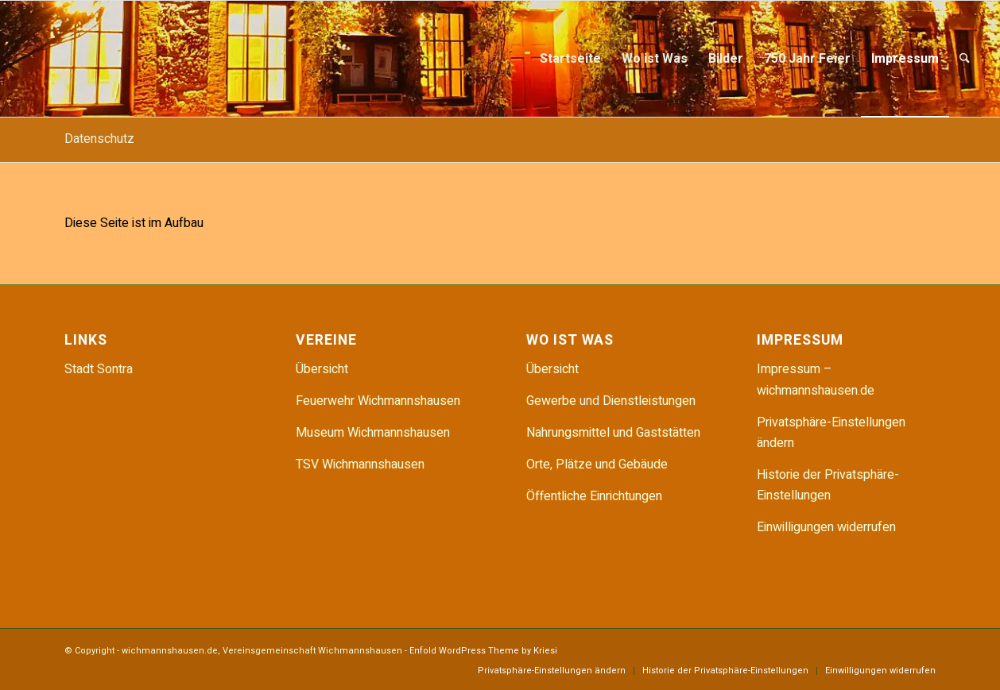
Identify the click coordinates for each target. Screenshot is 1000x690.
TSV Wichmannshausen (360, 464)
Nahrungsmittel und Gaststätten (613, 432)
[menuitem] (570, 59)
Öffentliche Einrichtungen (594, 496)
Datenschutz (99, 138)
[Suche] (964, 59)
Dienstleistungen (649, 401)
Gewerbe (552, 401)
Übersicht (322, 369)
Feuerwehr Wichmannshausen (378, 401)
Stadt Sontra (98, 369)
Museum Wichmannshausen (373, 432)
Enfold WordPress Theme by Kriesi (483, 650)
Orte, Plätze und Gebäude (597, 464)
